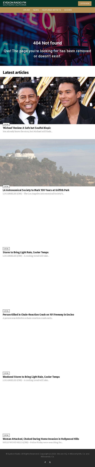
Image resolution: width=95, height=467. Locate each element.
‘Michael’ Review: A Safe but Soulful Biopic (27, 127)
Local (6, 124)
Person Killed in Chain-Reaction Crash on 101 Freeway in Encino (38, 314)
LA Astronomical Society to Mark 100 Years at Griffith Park (36, 190)
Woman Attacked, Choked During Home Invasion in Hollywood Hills (41, 438)
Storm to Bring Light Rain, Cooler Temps (25, 252)
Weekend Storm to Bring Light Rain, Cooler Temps (31, 376)
